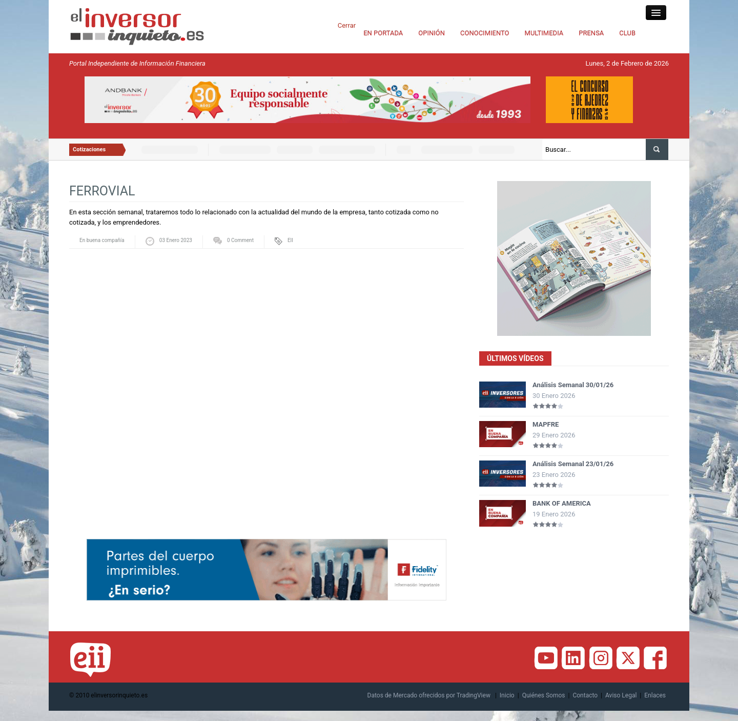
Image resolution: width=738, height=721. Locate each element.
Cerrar (347, 25)
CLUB (627, 33)
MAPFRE (545, 424)
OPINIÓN (431, 33)
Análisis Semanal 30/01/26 (572, 385)
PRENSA (591, 33)
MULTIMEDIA (544, 33)
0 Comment (240, 240)
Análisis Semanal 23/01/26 (572, 464)
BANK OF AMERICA (561, 503)
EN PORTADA (383, 33)
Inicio (507, 695)
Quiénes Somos (543, 695)
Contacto (585, 695)
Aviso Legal (621, 695)
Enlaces (655, 695)
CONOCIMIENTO (484, 33)
